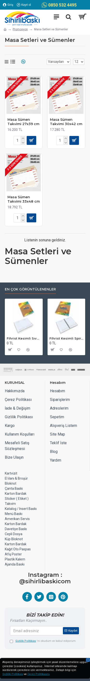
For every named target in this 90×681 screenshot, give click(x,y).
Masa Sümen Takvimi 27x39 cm (23, 121)
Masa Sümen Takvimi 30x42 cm (66, 121)
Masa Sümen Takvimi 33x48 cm (23, 199)
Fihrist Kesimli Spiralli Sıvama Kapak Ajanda (66, 338)
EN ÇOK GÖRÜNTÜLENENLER (30, 289)
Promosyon (20, 29)
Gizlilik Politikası (12, 674)
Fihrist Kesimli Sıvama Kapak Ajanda (24, 338)
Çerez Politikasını (38, 674)
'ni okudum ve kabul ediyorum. (43, 641)
